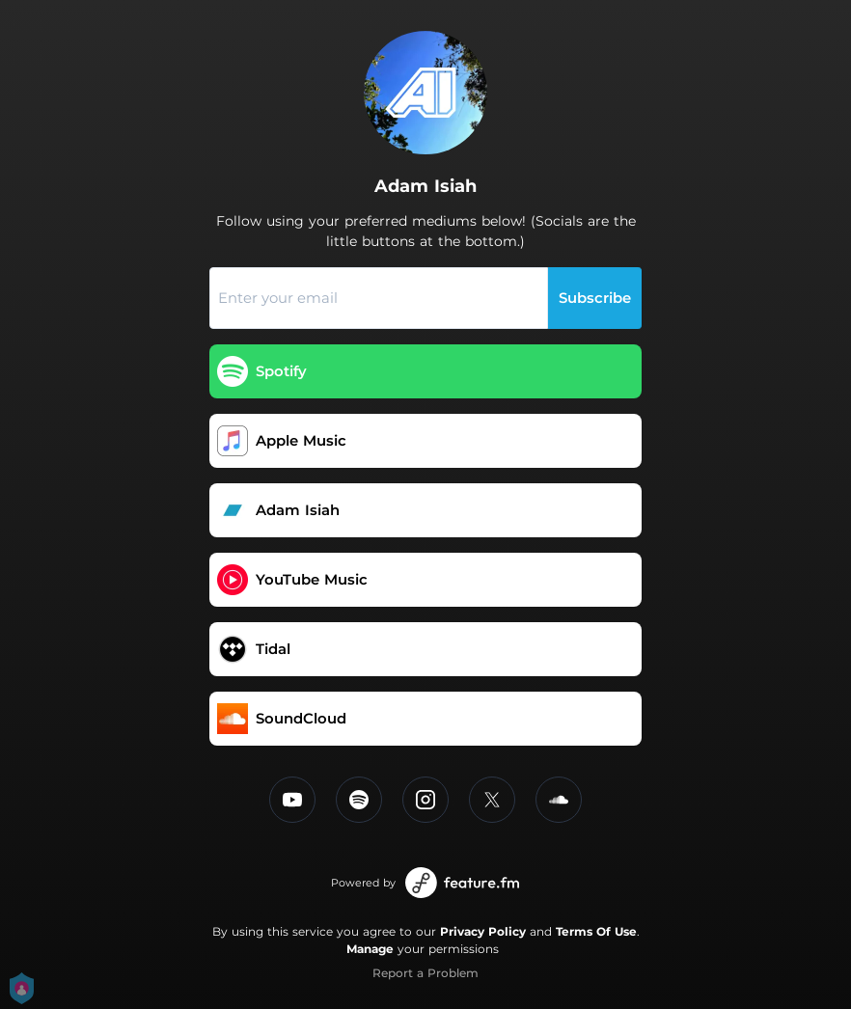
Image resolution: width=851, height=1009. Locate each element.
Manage (370, 948)
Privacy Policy (483, 931)
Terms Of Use (596, 931)
